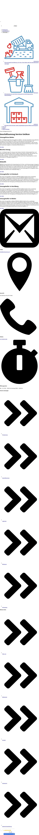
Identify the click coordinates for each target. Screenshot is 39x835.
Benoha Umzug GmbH (9, 828)
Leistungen (5, 32)
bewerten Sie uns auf (9, 833)
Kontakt (4, 128)
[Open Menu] (0, 21)
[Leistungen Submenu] (8, 32)
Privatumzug (5, 29)
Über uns (4, 126)
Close (15, 25)
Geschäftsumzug (5, 31)
